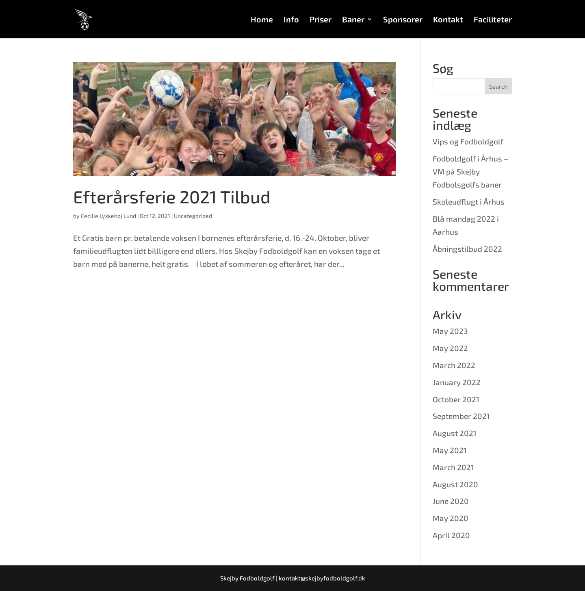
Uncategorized (193, 215)
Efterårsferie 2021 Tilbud (172, 196)
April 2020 (451, 535)
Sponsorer (402, 20)
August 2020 (455, 484)
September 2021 (461, 416)
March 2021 (453, 467)
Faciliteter (493, 20)
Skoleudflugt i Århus (469, 201)
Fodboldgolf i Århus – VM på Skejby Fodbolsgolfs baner (470, 172)
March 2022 (454, 365)
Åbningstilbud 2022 (467, 248)
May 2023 (450, 331)
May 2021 (450, 450)
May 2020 (450, 518)
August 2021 (455, 433)
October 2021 (456, 399)
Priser (321, 20)
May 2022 (450, 348)
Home (262, 20)
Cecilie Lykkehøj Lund (108, 215)
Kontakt (448, 20)
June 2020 (451, 501)
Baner (353, 20)
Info (291, 20)
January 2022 (457, 382)
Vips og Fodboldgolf (468, 141)
